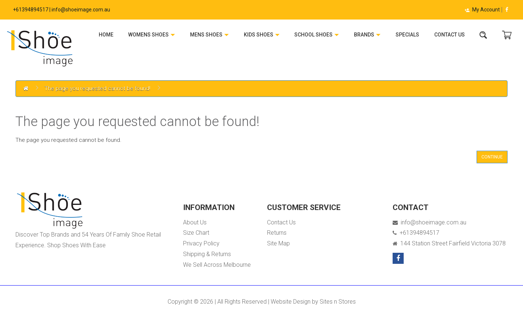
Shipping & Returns (207, 254)
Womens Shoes (151, 35)
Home (106, 35)
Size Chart (196, 232)
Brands (367, 35)
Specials (407, 35)
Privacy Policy (201, 243)
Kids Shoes (262, 35)
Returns (277, 232)
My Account (482, 10)
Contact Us (449, 35)
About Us (195, 222)
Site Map (278, 243)
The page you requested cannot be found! (97, 88)
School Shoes (316, 35)
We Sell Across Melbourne (217, 264)
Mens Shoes (209, 35)
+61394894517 (416, 232)
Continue (492, 157)
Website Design (290, 301)
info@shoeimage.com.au (429, 222)
